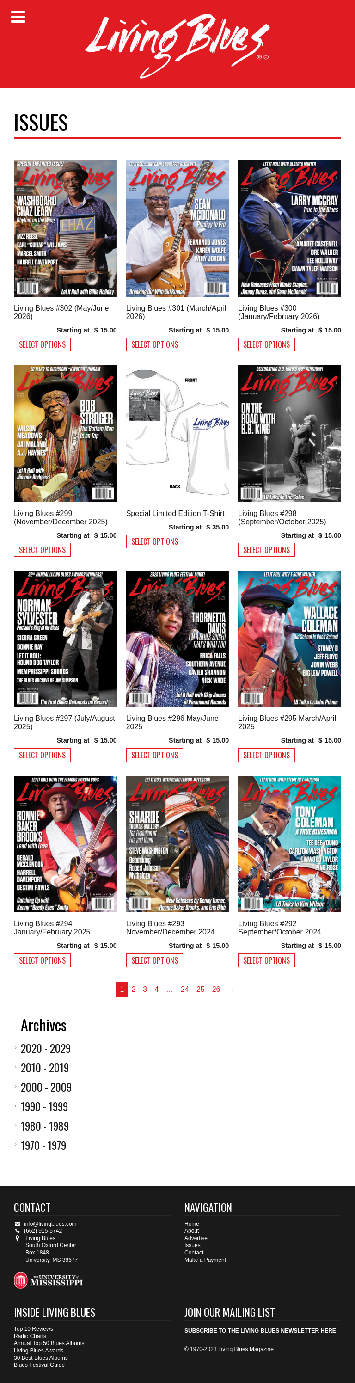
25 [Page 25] (200, 989)
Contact (193, 1252)
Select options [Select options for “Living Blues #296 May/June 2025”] (154, 755)
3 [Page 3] (145, 989)
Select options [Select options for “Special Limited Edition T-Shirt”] (154, 541)
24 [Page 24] (185, 989)
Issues (192, 1245)
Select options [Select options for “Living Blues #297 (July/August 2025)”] (42, 755)
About (191, 1231)
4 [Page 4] (156, 989)
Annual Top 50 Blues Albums (49, 1343)
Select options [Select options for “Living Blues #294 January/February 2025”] (42, 960)
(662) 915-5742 (38, 1231)
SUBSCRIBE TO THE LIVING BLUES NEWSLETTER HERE (260, 1331)
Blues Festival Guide (39, 1365)
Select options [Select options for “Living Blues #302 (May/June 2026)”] (42, 344)
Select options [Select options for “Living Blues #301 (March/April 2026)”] (154, 344)
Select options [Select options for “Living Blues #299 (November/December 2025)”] (42, 549)
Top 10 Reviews (33, 1329)
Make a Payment (205, 1260)
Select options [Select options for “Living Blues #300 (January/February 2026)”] (266, 344)
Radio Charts (30, 1336)
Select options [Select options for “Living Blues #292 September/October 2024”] (266, 960)
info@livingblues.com (45, 1224)
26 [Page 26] (216, 989)
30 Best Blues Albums (41, 1358)
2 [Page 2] (133, 989)
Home (191, 1224)
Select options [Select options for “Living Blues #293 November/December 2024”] (154, 960)
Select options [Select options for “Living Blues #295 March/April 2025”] (266, 755)
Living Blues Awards (38, 1350)
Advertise (196, 1238)
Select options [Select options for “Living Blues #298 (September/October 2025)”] (266, 549)
